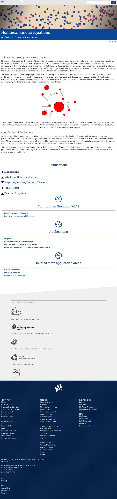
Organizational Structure (10, 407)
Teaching (43, 438)
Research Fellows (7, 426)
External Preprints (46, 450)
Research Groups (46, 409)
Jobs (2, 478)
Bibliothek (83, 423)
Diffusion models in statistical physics (19, 241)
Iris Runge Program (86, 407)
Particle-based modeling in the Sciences (20, 244)
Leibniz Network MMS (48, 419)
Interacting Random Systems (16, 213)
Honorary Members (8, 431)
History (4, 414)
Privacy (4, 485)
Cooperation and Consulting (50, 431)
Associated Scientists (8, 433)
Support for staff (7, 412)
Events (81, 402)
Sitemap (4, 480)
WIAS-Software (45, 428)
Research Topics (46, 414)
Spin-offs (43, 433)
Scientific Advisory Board (10, 409)
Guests (3, 428)
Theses (42, 452)
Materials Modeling (12, 273)
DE (110, 41)
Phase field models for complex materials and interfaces (27, 247)
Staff (3, 423)
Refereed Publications (48, 445)
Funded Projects (46, 417)
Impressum (5, 490)
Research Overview (47, 402)
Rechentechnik (84, 426)
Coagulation (9, 238)
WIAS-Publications (46, 447)
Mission (4, 402)
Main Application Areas (48, 407)
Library (42, 455)
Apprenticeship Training (88, 409)
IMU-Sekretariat (85, 421)
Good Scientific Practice (48, 422)
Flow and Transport (12, 269)
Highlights (44, 404)
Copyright (4, 493)
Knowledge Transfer (47, 436)
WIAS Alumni (6, 436)
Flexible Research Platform (49, 412)
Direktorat (83, 416)
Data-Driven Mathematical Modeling (19, 216)
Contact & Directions (8, 417)
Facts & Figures (6, 404)
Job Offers (83, 404)
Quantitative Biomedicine (14, 275)
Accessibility (5, 488)
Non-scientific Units (8, 438)
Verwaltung (83, 418)
